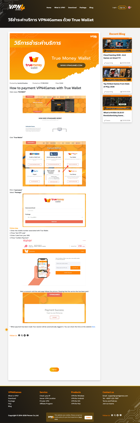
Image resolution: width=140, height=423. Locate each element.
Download (72, 7)
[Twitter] (21, 335)
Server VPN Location (48, 398)
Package (83, 7)
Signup (54, 369)
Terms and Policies (110, 401)
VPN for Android (77, 398)
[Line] (27, 335)
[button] (130, 7)
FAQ (9, 403)
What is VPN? (59, 7)
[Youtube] (24, 335)
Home (49, 7)
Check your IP (45, 396)
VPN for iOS (75, 401)
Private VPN (44, 401)
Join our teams (108, 403)
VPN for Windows (77, 396)
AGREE (88, 417)
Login (114, 7)
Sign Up (122, 7)
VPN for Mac (76, 403)
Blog (91, 7)
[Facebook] (19, 335)
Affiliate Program (46, 403)
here (93, 327)
